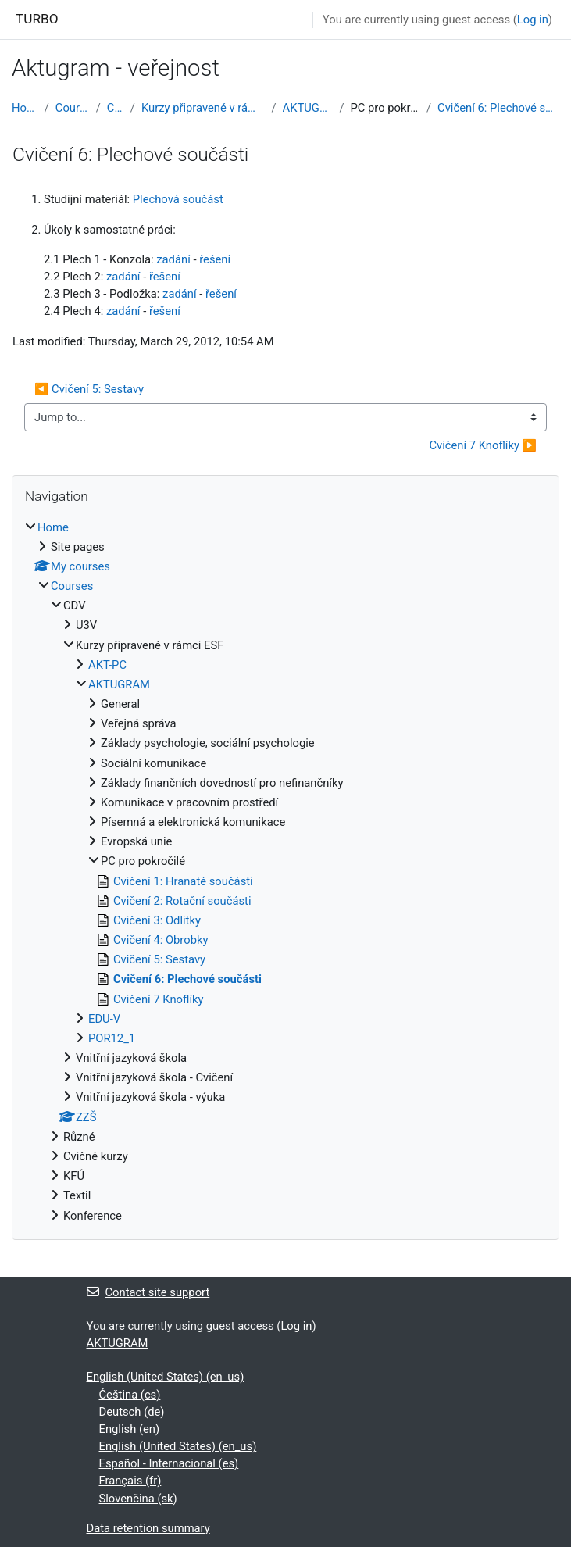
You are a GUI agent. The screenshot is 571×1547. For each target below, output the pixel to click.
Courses (72, 108)
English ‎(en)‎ (129, 1429)
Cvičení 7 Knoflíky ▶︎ (483, 445)
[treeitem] (285, 871)
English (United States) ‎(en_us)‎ (165, 1377)
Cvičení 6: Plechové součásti (498, 108)
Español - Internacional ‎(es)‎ (169, 1463)
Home (25, 108)
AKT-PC (107, 665)
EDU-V (104, 1019)
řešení (214, 259)
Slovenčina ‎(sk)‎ (138, 1499)
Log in (532, 20)
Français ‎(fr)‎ (130, 1481)
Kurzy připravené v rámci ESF (203, 108)
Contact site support (148, 1292)
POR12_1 (111, 1038)
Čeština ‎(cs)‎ (130, 1395)
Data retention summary (148, 1528)
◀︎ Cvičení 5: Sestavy (89, 389)
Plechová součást (178, 199)
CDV (115, 108)
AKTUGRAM (308, 108)
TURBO (37, 19)
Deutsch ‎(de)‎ (132, 1412)
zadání (173, 259)
